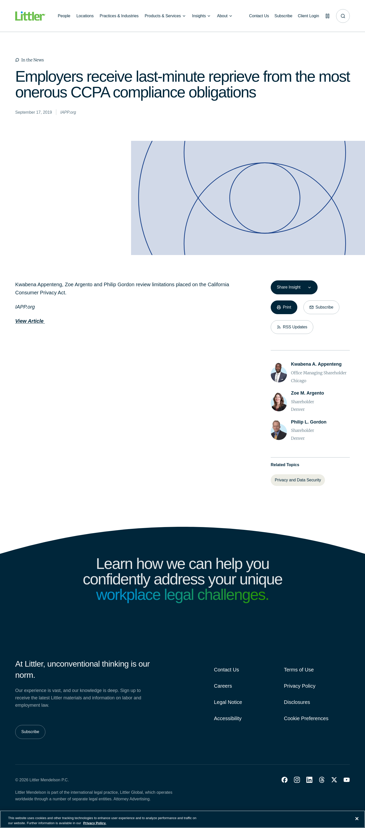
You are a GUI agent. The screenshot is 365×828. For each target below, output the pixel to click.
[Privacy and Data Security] (298, 480)
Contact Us (226, 669)
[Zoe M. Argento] (307, 393)
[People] (64, 16)
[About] (225, 16)
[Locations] (85, 16)
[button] (284, 780)
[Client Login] (307, 16)
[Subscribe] (282, 16)
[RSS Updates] (292, 327)
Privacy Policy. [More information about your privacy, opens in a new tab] (94, 826)
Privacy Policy (299, 686)
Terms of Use (299, 669)
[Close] (356, 821)
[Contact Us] (257, 16)
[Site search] (343, 16)
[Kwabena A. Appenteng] (316, 364)
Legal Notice (228, 702)
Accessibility (228, 718)
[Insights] (201, 16)
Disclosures (297, 702)
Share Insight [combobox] (288, 287)
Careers (223, 686)
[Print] (284, 307)
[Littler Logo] (30, 16)
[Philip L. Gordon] (308, 422)
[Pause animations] (327, 16)
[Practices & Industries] (119, 16)
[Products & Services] (165, 16)
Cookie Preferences (306, 718)
